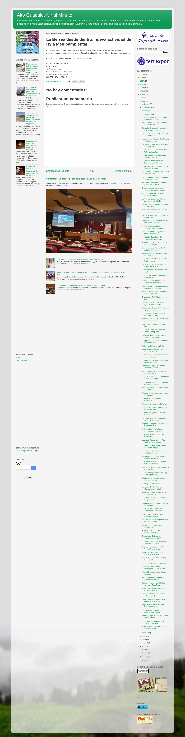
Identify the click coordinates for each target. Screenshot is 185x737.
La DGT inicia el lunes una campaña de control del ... (153, 510)
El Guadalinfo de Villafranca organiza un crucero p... (152, 430)
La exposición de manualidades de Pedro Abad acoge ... (155, 463)
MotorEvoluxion (22, 361)
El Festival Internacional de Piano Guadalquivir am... (154, 628)
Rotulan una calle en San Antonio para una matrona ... (154, 244)
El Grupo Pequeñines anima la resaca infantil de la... (153, 314)
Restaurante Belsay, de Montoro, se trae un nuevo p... (155, 309)
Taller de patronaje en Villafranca (154, 404)
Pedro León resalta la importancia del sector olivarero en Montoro (32, 171)
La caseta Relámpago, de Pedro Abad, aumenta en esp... (154, 441)
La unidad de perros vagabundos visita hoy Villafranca (154, 419)
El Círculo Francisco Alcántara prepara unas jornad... (153, 331)
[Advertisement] (28, 230)
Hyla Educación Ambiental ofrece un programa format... (154, 184)
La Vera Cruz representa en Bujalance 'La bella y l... (152, 162)
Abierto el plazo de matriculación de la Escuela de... (155, 389)
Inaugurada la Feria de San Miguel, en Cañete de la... (155, 140)
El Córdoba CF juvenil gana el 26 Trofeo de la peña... (154, 151)
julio (144, 636)
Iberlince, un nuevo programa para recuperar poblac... (155, 521)
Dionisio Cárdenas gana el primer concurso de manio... (154, 211)
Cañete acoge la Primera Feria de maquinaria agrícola (155, 222)
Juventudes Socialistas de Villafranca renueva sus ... (153, 238)
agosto (145, 633)
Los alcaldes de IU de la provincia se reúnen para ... (155, 145)
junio (144, 640)
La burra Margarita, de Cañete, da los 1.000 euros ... (155, 135)
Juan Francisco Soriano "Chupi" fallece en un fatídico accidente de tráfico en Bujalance (33, 118)
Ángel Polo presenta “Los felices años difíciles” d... (154, 493)
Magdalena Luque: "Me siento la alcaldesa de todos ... (154, 367)
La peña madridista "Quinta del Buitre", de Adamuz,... (153, 233)
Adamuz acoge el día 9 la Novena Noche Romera (155, 617)
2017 (142, 81)
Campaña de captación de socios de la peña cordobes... (154, 129)
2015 (142, 88)
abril (144, 646)
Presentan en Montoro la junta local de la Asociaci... (155, 254)
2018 (142, 77)
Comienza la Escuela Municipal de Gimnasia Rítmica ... (155, 361)
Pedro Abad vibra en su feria (153, 346)
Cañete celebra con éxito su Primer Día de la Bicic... (155, 205)
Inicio (92, 171)
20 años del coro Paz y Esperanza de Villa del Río (155, 124)
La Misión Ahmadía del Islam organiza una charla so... (153, 303)
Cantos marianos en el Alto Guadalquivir (152, 526)
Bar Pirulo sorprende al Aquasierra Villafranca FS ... (155, 216)
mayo (144, 643)
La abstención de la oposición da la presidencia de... (155, 173)
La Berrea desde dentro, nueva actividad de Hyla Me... (154, 336)
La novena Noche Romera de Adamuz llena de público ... (153, 488)
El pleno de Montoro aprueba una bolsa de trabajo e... (154, 589)
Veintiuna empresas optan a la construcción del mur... (153, 579)
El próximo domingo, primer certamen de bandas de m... (153, 189)
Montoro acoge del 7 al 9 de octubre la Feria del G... (152, 194)
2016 (142, 84)
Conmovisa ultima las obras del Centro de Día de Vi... (154, 542)
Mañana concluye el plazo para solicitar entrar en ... (154, 372)
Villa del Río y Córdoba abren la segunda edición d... (154, 457)
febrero (145, 653)
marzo (144, 650)
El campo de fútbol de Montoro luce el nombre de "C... (155, 276)
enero (144, 657)
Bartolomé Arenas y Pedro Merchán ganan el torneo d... (155, 320)
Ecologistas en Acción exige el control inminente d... (153, 515)
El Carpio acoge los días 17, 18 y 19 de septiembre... (154, 474)
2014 (142, 91)
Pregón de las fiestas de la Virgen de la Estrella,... (155, 559)
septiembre (146, 114)
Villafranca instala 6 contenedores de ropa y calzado (155, 293)
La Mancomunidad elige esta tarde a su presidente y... (155, 178)
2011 (142, 101)
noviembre (146, 107)
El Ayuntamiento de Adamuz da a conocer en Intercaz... (154, 118)
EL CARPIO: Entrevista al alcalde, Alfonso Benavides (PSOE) (80, 259)
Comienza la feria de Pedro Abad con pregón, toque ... (154, 446)
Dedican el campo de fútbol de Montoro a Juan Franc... (153, 584)
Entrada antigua (123, 171)
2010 (142, 661)
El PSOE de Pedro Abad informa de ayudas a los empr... (155, 378)
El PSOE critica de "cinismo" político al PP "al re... (153, 532)
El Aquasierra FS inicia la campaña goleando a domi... (155, 342)
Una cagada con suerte (151, 484)
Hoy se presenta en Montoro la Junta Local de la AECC (153, 282)
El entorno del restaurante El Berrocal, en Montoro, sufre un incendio (33, 145)
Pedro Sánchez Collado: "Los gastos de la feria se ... (153, 553)
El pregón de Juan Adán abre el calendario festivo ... (154, 452)
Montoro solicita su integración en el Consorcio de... (155, 595)
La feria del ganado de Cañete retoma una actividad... (153, 200)
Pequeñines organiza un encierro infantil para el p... (154, 425)
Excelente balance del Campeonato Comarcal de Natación (155, 287)
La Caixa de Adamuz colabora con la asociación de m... (155, 356)
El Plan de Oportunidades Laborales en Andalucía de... (154, 227)
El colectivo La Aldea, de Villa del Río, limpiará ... (154, 260)
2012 (142, 98)
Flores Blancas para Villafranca (154, 563)
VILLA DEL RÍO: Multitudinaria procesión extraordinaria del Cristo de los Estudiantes (33, 93)
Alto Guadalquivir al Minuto (44, 15)
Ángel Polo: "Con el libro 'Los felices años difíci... (153, 606)
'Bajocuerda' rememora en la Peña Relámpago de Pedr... (155, 383)
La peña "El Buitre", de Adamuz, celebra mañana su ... (154, 265)
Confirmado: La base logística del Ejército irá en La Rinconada (76, 179)
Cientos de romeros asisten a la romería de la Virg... (154, 479)
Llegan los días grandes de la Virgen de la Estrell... (153, 622)
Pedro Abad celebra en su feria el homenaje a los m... (154, 350)
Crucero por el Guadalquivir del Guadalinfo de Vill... (154, 156)
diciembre (146, 104)
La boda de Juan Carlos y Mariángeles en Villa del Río (153, 568)
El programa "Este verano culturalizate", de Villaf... (152, 537)
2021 (142, 74)
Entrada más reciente (57, 171)
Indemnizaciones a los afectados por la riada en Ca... (154, 408)
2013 (142, 94)
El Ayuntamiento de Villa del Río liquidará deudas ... (154, 249)
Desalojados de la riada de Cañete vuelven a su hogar (155, 167)
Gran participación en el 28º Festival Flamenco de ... (152, 548)
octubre (145, 111)
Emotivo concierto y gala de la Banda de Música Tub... (153, 600)
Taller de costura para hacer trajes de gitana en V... (155, 394)
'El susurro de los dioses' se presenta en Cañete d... (152, 611)
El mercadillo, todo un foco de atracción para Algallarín (32, 67)
